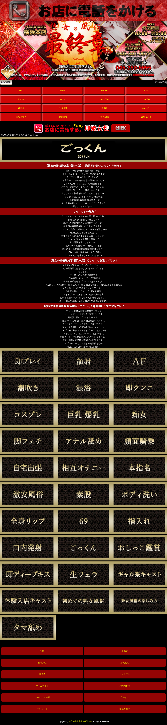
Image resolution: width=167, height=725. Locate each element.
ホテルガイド (21, 117)
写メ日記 (21, 99)
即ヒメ (146, 90)
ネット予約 (104, 99)
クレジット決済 (42, 697)
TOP (42, 651)
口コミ (62, 99)
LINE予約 (146, 99)
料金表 (104, 108)
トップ (20, 90)
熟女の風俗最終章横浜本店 (80, 721)
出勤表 (62, 90)
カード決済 (63, 108)
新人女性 (125, 662)
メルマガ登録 (104, 117)
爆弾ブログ (124, 709)
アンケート (42, 709)
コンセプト (146, 108)
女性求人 (21, 108)
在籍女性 (104, 90)
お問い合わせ (146, 117)
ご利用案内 (63, 117)
